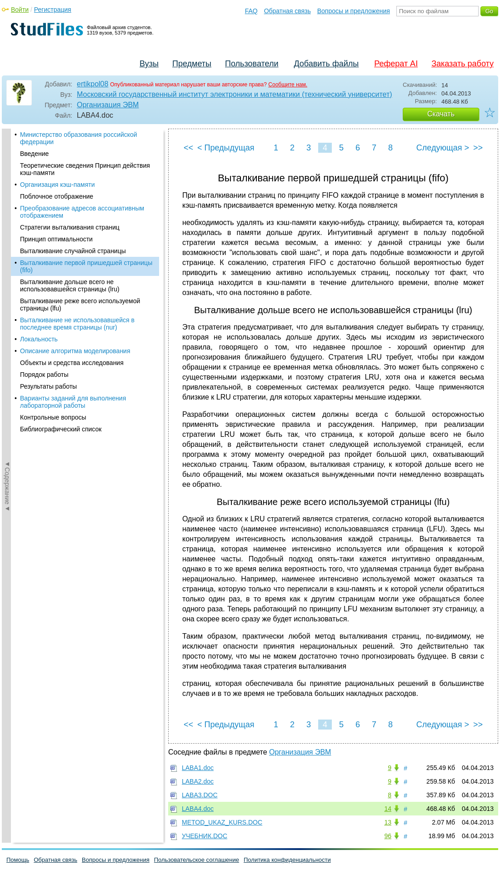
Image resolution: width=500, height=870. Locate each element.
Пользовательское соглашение (196, 859)
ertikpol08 (92, 84)
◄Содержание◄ (7, 288)
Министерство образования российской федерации (78, 138)
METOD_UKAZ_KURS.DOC (222, 822)
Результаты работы (48, 386)
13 (387, 822)
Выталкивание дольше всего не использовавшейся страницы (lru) (70, 285)
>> (478, 147)
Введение (34, 153)
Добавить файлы (326, 63)
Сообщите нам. (287, 84)
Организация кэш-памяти (57, 184)
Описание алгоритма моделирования (75, 351)
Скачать (441, 114)
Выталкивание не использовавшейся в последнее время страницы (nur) (77, 323)
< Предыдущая (226, 147)
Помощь (17, 859)
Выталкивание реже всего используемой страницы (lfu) (80, 304)
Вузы (149, 63)
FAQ (251, 11)
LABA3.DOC (200, 795)
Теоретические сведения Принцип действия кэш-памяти (85, 169)
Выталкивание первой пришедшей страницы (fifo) (86, 266)
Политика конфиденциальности (287, 859)
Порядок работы (44, 374)
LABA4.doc (198, 808)
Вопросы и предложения (353, 11)
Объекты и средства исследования (72, 362)
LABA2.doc (198, 781)
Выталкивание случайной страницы (73, 251)
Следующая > (442, 147)
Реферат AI (396, 63)
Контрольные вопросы (53, 417)
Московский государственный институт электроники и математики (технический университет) (234, 94)
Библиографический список (60, 429)
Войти (20, 9)
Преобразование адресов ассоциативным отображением (82, 212)
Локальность (39, 339)
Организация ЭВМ (108, 105)
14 (387, 808)
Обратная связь (287, 11)
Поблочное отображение (56, 196)
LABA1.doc (198, 767)
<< (188, 147)
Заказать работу (462, 63)
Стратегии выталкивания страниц (70, 227)
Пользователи (251, 63)
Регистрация (52, 9)
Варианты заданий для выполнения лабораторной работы (73, 402)
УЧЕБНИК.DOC (204, 836)
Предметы (191, 63)
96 (387, 836)
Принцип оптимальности (56, 239)
